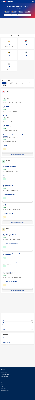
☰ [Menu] (33, 1)
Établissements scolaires (5, 382)
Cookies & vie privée (4, 376)
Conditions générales (5, 374)
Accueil (3, 35)
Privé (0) (4, 85)
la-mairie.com (10, 394)
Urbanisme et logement (6, 342)
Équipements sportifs (6, 337)
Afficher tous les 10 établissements (17, 154)
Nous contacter (4, 372)
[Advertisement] (17, 26)
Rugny (8, 35)
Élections (2, 386)
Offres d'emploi (4, 340)
